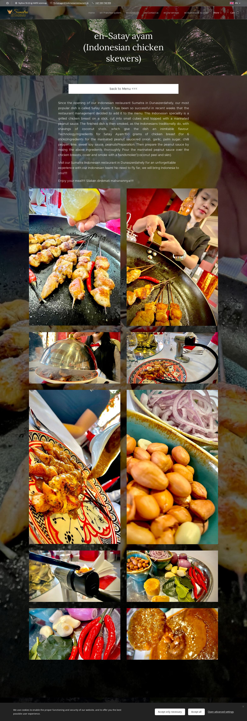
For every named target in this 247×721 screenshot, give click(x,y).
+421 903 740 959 (103, 3)
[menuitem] (84, 13)
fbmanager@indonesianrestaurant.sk (71, 3)
